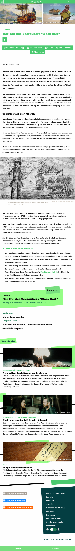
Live (19, 548)
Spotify (49, 48)
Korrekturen (51, 515)
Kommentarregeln (53, 518)
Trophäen (50, 504)
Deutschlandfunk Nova (55, 493)
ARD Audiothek (34, 48)
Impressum (51, 511)
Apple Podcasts (63, 48)
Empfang (50, 500)
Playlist (57, 548)
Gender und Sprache (54, 522)
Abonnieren (37, 52)
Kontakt (49, 497)
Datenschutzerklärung (55, 508)
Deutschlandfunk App (14, 48)
